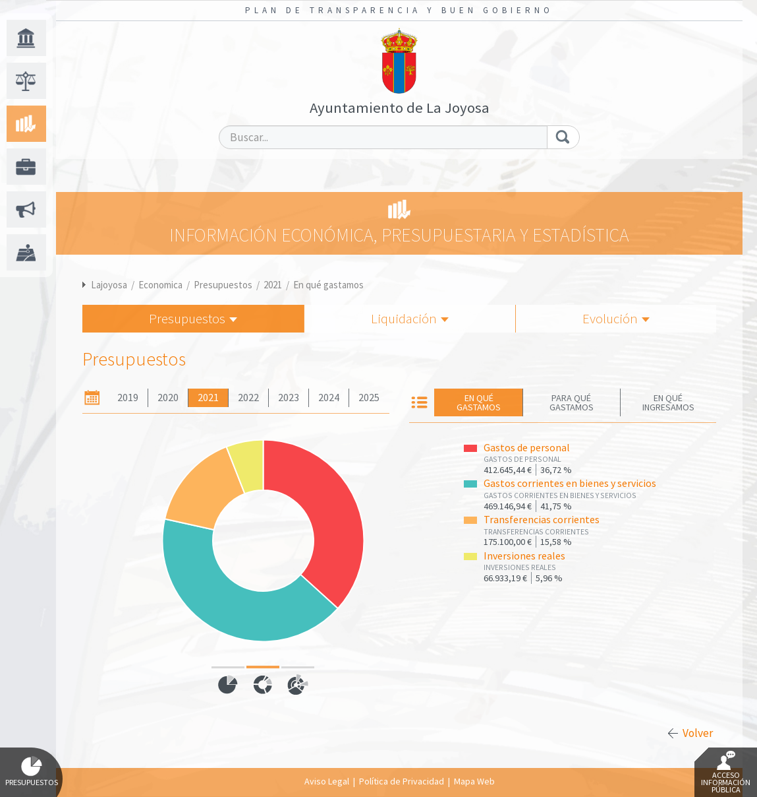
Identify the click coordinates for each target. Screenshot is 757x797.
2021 (273, 284)
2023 (288, 397)
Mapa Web (474, 781)
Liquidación (410, 318)
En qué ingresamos (668, 402)
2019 (127, 397)
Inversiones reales (524, 556)
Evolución (616, 318)
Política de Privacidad (401, 781)
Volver (698, 733)
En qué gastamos (328, 284)
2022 (248, 397)
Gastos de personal (527, 447)
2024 (328, 397)
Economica (160, 284)
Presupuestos (223, 284)
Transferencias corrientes (542, 519)
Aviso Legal (326, 781)
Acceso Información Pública (725, 772)
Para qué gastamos (571, 402)
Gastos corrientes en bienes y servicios (570, 483)
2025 (368, 397)
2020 (168, 397)
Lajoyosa (109, 284)
